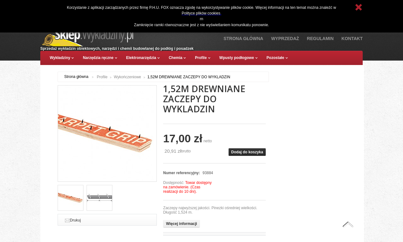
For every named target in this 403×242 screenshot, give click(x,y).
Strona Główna (243, 38)
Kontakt (352, 38)
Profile (102, 77)
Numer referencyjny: (182, 173)
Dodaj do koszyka (247, 152)
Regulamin (320, 38)
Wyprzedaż (285, 38)
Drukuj (75, 220)
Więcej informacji (181, 223)
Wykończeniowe (127, 77)
